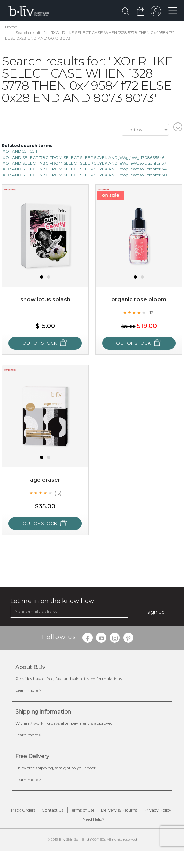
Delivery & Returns (119, 810)
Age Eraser (45, 480)
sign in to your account (156, 13)
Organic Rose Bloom (138, 299)
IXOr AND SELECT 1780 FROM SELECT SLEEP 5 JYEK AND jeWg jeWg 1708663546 (83, 157)
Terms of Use (82, 810)
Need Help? (93, 819)
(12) (151, 312)
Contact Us (52, 810)
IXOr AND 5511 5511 (19, 151)
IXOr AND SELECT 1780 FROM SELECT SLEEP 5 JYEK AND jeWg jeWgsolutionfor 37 (84, 163)
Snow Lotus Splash (45, 299)
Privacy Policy (157, 810)
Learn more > (28, 690)
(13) (58, 493)
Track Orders (22, 810)
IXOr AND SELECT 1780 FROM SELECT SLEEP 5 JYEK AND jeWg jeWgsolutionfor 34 (84, 168)
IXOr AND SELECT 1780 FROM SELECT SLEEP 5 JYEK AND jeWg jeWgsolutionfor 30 (84, 174)
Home (11, 26)
